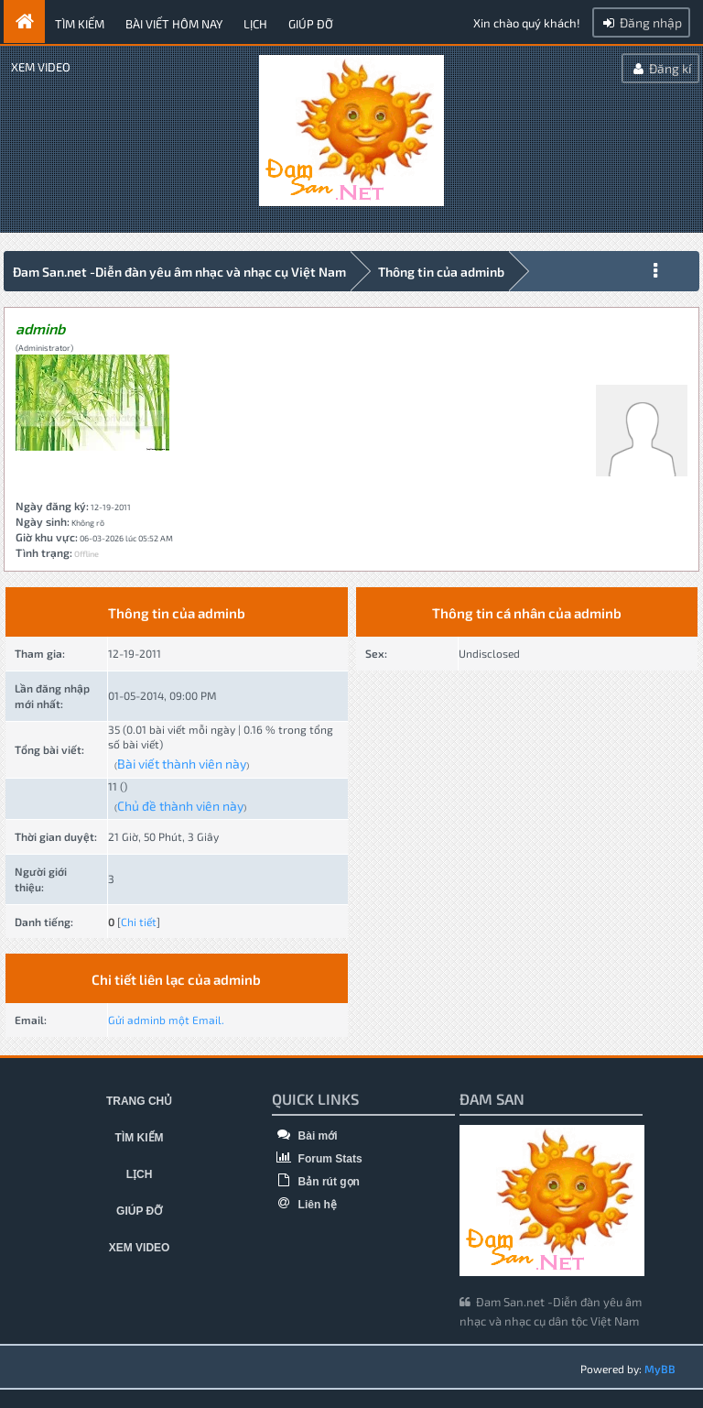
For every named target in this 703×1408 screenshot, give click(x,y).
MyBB (660, 1368)
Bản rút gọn (316, 1181)
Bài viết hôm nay (173, 23)
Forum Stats (317, 1158)
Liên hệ (304, 1204)
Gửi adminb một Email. (166, 1019)
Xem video (40, 67)
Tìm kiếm (79, 23)
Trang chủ (139, 1101)
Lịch (255, 23)
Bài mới (304, 1136)
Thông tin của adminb (441, 271)
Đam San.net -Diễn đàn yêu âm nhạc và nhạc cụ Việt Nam (179, 271)
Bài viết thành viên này (181, 763)
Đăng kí (660, 68)
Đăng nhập (641, 22)
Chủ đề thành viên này (180, 805)
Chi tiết (139, 921)
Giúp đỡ (310, 23)
